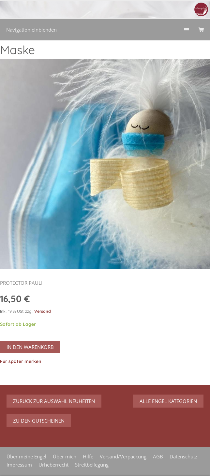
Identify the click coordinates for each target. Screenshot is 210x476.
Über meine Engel (26, 456)
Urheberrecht (53, 464)
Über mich (64, 456)
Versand (42, 311)
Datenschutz (183, 456)
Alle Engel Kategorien (168, 401)
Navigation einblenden (31, 29)
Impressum (19, 464)
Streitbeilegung (92, 464)
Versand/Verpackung (123, 456)
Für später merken (20, 361)
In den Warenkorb (30, 347)
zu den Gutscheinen (39, 420)
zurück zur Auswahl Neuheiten (54, 401)
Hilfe (88, 456)
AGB (158, 456)
